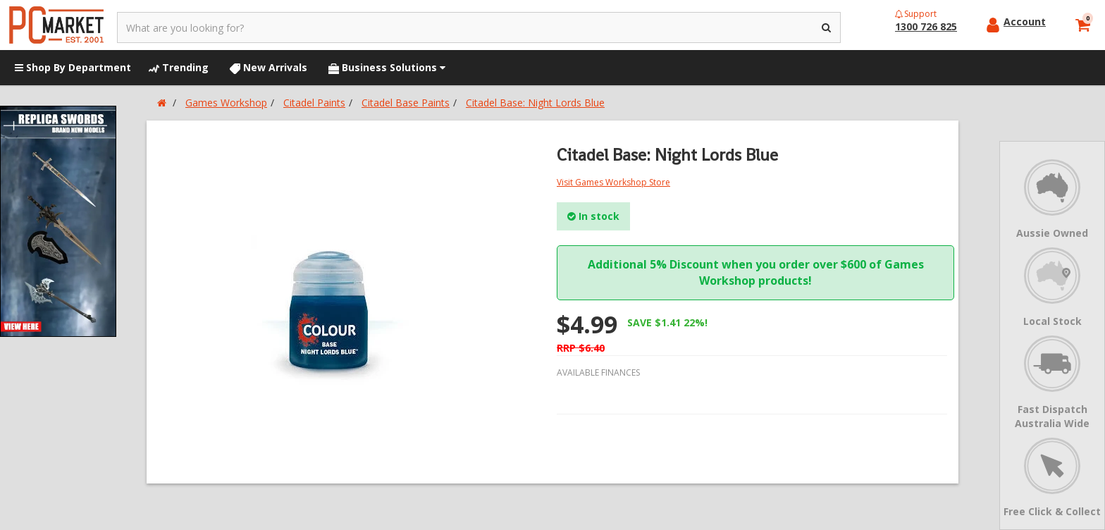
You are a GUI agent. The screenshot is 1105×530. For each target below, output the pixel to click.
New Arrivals (268, 67)
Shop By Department (73, 67)
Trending (179, 67)
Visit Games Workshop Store (613, 182)
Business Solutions (386, 67)
